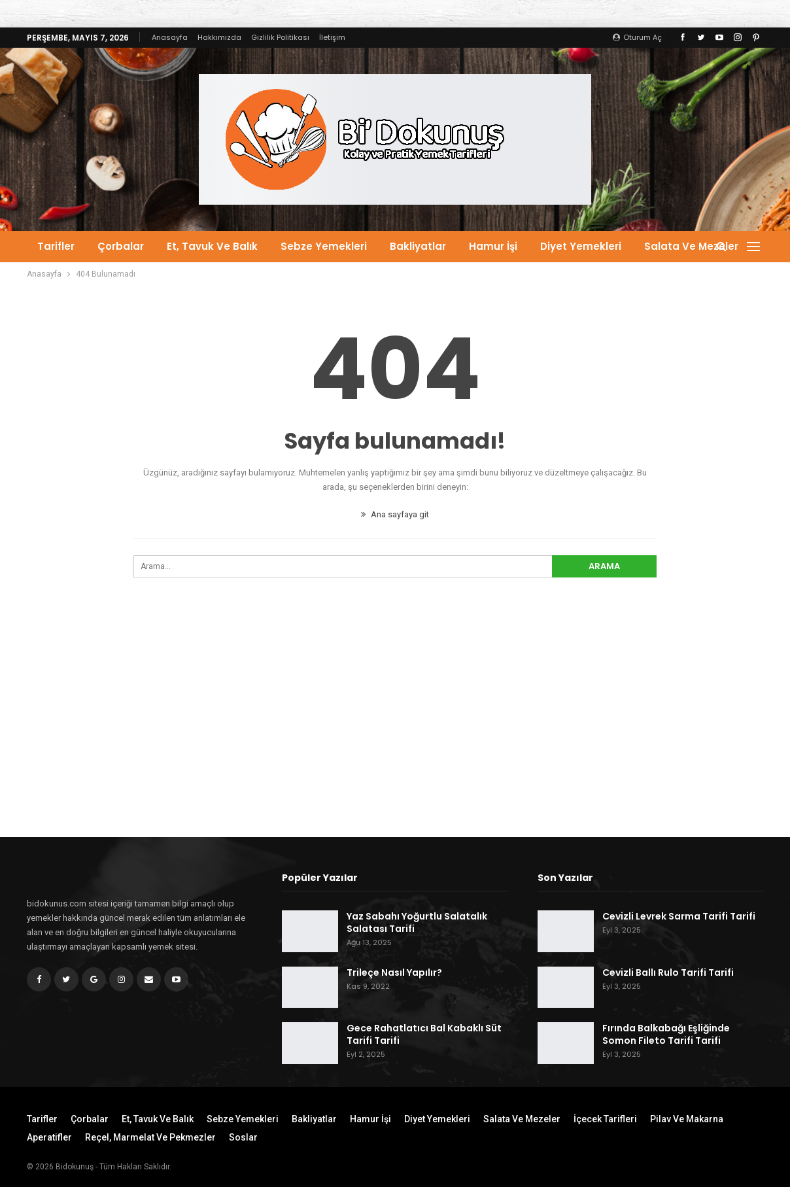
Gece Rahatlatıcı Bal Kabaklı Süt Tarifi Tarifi (424, 1034)
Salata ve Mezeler (691, 246)
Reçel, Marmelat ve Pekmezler (150, 1137)
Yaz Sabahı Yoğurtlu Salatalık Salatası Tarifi (417, 922)
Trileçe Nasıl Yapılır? (394, 972)
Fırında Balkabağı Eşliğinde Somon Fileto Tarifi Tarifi (666, 1034)
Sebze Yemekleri (324, 246)
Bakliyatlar (418, 246)
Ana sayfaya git (395, 514)
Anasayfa (170, 37)
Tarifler (56, 246)
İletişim (332, 37)
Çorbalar (120, 246)
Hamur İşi (493, 246)
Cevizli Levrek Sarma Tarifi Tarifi (678, 916)
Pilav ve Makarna (686, 1119)
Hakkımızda (219, 37)
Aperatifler (49, 1137)
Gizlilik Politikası (280, 37)
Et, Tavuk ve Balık (212, 246)
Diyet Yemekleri (580, 246)
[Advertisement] (395, 730)
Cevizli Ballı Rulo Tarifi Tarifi (668, 972)
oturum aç (637, 37)
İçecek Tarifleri (605, 1119)
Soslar (243, 1137)
